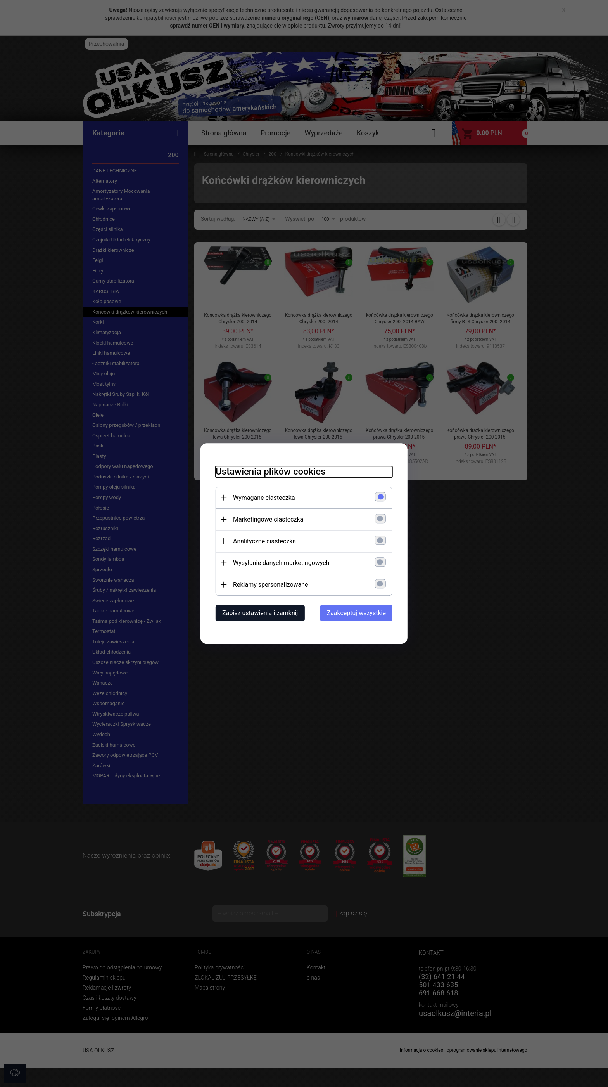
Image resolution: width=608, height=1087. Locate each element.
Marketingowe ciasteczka (267, 519)
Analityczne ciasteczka (263, 541)
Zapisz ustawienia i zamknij (259, 613)
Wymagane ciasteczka (263, 497)
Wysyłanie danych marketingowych (280, 563)
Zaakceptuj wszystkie (357, 613)
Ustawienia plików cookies (270, 471)
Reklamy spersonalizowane (269, 584)
